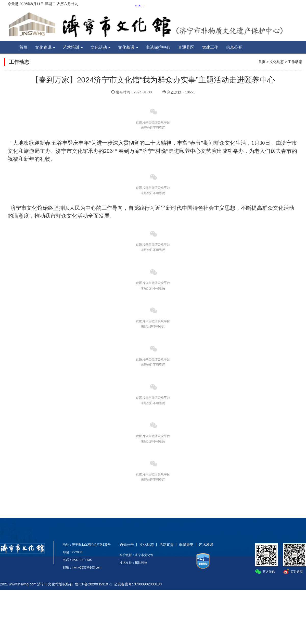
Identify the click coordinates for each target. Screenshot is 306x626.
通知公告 (127, 545)
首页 (23, 47)
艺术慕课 (206, 545)
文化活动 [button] (100, 47)
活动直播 (166, 545)
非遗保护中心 (158, 47)
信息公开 (234, 47)
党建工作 (210, 47)
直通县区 (186, 47)
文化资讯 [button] (45, 47)
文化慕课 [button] (128, 47)
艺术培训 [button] (73, 47)
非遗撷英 (186, 545)
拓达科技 (141, 562)
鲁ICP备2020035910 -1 (93, 584)
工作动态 (295, 62)
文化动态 (277, 62)
